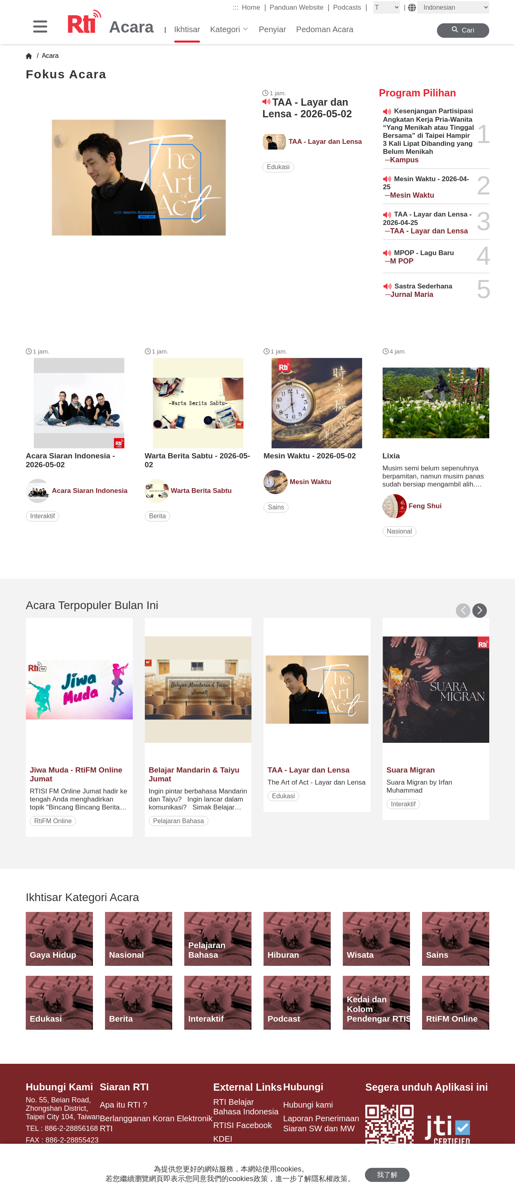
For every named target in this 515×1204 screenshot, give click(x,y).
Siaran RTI (125, 1087)
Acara (49, 55)
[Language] (453, 7)
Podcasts (350, 7)
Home (254, 7)
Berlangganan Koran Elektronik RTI (156, 1123)
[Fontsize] (386, 7)
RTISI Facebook (242, 1125)
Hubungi (303, 1087)
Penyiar (272, 29)
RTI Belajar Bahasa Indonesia (245, 1107)
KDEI (222, 1138)
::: (235, 7)
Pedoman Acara (324, 29)
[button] (479, 610)
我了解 (387, 1174)
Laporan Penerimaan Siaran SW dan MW (321, 1123)
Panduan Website (300, 7)
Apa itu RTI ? (123, 1105)
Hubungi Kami (60, 1087)
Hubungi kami (308, 1105)
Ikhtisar (187, 29)
